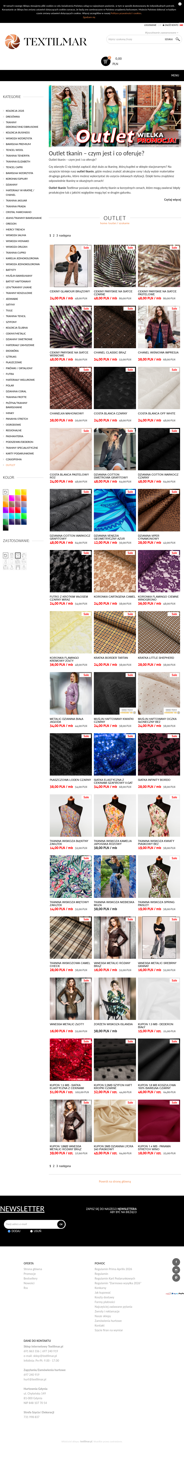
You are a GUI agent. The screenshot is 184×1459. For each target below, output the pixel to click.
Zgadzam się (89, 17)
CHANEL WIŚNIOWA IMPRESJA (158, 352)
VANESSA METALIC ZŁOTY (67, 1024)
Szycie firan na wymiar (109, 1330)
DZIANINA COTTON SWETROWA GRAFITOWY (111, 476)
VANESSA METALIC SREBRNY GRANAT (157, 965)
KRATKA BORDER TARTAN (111, 657)
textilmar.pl (86, 1441)
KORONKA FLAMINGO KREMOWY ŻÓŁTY (64, 659)
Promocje (30, 1274)
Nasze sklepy (103, 1316)
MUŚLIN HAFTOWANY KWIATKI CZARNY (114, 720)
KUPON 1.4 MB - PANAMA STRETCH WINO (154, 1148)
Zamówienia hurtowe (108, 1321)
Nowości (29, 1283)
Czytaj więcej (172, 199)
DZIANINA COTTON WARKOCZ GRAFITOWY (70, 537)
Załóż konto (171, 25)
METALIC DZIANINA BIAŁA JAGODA (66, 720)
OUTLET (112, 223)
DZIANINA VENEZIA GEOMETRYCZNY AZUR (109, 537)
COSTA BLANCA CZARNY (110, 413)
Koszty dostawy (104, 1297)
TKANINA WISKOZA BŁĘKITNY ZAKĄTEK (69, 842)
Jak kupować (103, 1292)
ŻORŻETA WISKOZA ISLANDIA (113, 1024)
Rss (26, 1288)
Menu (175, 75)
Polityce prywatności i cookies (126, 13)
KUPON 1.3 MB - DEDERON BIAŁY (155, 1026)
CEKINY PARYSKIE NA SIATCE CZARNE (113, 293)
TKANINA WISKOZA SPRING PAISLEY (156, 904)
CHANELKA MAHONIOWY (67, 413)
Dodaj (16, 1231)
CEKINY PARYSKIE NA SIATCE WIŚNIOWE (69, 354)
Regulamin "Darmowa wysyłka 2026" (118, 1283)
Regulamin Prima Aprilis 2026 (113, 1269)
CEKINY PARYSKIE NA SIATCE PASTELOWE (157, 293)
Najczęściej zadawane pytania (113, 1307)
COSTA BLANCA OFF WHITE (156, 413)
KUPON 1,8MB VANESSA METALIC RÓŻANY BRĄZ (66, 1148)
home (103, 223)
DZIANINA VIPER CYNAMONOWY (148, 537)
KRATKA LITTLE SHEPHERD (156, 657)
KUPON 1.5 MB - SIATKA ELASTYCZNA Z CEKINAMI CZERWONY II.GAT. (67, 1088)
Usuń (37, 1231)
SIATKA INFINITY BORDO (154, 779)
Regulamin (101, 1274)
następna (65, 235)
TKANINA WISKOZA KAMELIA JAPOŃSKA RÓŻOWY (113, 842)
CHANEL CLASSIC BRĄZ (110, 352)
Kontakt (99, 1325)
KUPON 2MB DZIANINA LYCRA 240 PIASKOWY (113, 1148)
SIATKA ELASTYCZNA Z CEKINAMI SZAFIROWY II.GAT (113, 781)
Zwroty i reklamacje (107, 1311)
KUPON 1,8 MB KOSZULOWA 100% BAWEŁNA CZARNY (157, 1087)
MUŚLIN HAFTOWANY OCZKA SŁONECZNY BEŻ (157, 720)
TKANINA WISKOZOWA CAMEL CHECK (70, 965)
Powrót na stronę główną (115, 1181)
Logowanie (150, 25)
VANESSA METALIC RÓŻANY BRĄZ (112, 965)
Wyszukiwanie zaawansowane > (161, 32)
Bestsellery (31, 1278)
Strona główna (33, 1269)
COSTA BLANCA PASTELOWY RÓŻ (69, 476)
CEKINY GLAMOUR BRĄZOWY (70, 291)
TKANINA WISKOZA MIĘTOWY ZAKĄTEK (69, 904)
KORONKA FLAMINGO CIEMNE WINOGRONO (158, 598)
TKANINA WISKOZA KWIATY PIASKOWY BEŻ (156, 842)
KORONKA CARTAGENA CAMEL (115, 596)
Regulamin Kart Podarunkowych (115, 1278)
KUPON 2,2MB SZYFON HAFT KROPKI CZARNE (113, 1087)
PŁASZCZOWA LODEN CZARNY (70, 779)
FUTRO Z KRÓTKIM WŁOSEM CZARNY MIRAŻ (69, 598)
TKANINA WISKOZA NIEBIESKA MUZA (114, 904)
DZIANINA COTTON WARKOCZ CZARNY (158, 476)
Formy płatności (105, 1302)
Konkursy (100, 1288)
